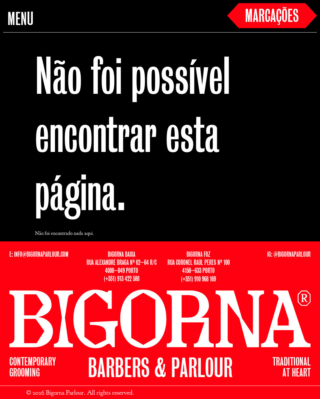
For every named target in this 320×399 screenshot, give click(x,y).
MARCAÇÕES (272, 16)
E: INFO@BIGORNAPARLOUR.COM (38, 254)
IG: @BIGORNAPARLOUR (289, 254)
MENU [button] (20, 20)
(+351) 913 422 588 (121, 279)
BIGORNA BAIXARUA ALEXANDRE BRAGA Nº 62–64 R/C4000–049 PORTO (122, 262)
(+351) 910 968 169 (198, 279)
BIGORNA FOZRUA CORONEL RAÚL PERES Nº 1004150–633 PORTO (199, 262)
